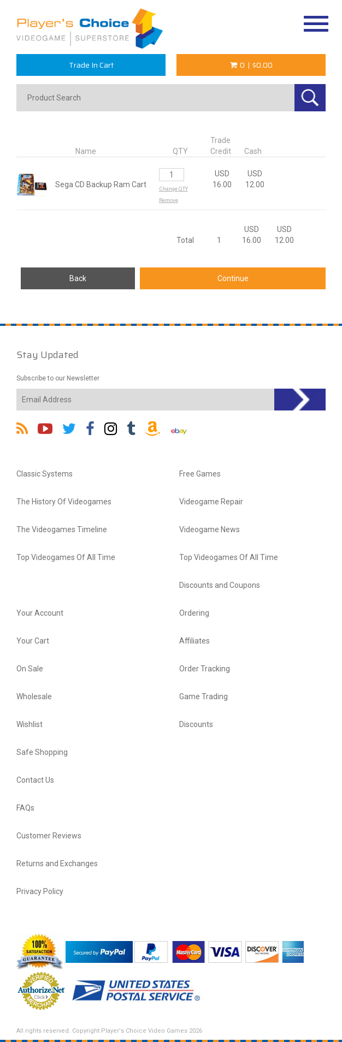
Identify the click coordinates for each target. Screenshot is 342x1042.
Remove (168, 200)
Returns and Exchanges (57, 863)
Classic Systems (44, 473)
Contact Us (35, 780)
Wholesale (34, 696)
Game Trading (203, 696)
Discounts (196, 724)
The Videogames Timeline (61, 529)
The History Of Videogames (63, 501)
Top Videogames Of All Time (65, 557)
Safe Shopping (42, 752)
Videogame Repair (211, 501)
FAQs (25, 807)
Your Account (39, 613)
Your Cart (32, 640)
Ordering (194, 613)
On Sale (29, 668)
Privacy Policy (39, 891)
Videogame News (209, 529)
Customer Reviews (48, 835)
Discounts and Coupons (219, 585)
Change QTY (173, 189)
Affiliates (194, 640)
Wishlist (29, 724)
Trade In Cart (91, 65)
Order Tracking (204, 668)
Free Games (200, 473)
